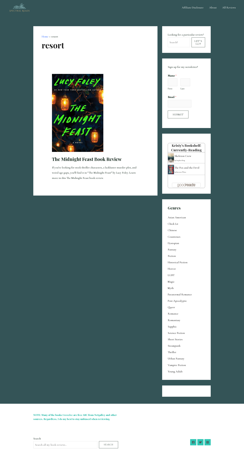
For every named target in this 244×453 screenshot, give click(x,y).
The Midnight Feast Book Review (87, 159)
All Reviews (229, 7)
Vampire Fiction (177, 362)
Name (172, 75)
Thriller (172, 350)
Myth (171, 287)
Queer (171, 306)
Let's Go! (198, 42)
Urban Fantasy (176, 356)
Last (183, 88)
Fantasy (172, 249)
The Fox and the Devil (187, 168)
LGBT (171, 274)
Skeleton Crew (183, 156)
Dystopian (173, 243)
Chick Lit (173, 223)
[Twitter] (200, 440)
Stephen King (180, 160)
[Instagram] (207, 440)
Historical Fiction (178, 261)
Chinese (172, 230)
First (170, 88)
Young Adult (175, 369)
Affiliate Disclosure (193, 7)
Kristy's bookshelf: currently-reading (186, 148)
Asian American (177, 217)
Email (172, 97)
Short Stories (175, 337)
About (213, 7)
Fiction (172, 255)
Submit (178, 115)
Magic (171, 280)
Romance (173, 312)
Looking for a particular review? (186, 34)
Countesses (174, 236)
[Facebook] (193, 440)
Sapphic (172, 325)
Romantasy (174, 318)
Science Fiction (176, 331)
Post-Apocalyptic (177, 299)
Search (37, 436)
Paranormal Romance (180, 293)
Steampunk (174, 344)
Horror (172, 268)
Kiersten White (181, 172)
